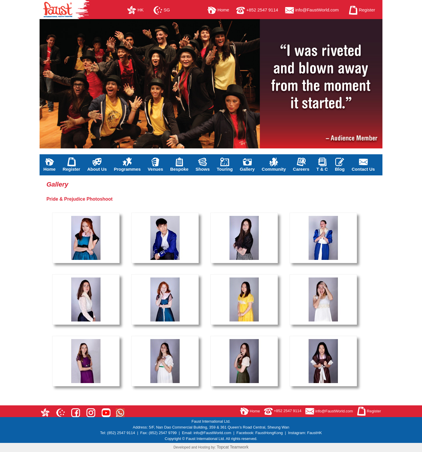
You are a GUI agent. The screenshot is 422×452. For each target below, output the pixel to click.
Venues (155, 165)
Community (274, 165)
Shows (202, 165)
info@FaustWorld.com (312, 9)
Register (362, 9)
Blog (340, 165)
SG (162, 9)
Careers (301, 165)
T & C (322, 165)
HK (135, 9)
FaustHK (314, 433)
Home (218, 9)
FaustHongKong (269, 433)
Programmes (127, 165)
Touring (225, 165)
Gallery (247, 165)
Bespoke (179, 165)
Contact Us (363, 165)
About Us (97, 165)
